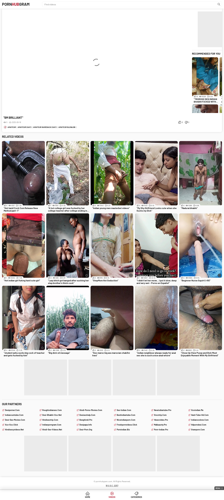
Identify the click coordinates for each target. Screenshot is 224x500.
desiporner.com (12, 410)
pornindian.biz (123, 429)
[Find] (219, 4)
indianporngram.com (51, 424)
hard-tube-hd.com (200, 415)
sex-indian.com (124, 410)
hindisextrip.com (50, 420)
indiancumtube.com (14, 415)
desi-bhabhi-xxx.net (52, 415)
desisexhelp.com (87, 415)
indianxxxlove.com (200, 420)
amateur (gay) (24, 127)
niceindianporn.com (126, 420)
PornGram (16, 4)
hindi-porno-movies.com (90, 410)
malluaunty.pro (160, 424)
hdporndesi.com (198, 424)
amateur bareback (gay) (45, 127)
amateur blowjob (66, 127)
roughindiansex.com (52, 410)
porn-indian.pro (161, 429)
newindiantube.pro (162, 410)
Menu (217, 488)
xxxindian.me (197, 410)
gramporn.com (198, 429)
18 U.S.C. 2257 (112, 485)
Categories (134, 497)
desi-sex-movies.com (15, 420)
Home (90, 497)
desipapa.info (85, 424)
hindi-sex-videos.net (52, 429)
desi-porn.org (85, 429)
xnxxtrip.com (160, 415)
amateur (12, 127)
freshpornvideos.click (127, 424)
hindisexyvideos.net (14, 429)
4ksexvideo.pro (161, 420)
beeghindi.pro (85, 420)
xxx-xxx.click (11, 424)
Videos (112, 497)
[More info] (42, 203)
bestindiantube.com (126, 415)
